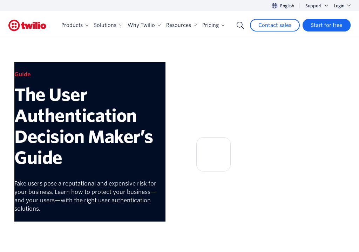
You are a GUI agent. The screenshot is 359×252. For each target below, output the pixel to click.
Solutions (108, 25)
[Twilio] (27, 25)
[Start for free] (327, 25)
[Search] (240, 25)
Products (74, 25)
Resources (181, 25)
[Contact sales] (275, 25)
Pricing (213, 25)
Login (342, 5)
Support (316, 5)
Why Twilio (144, 25)
